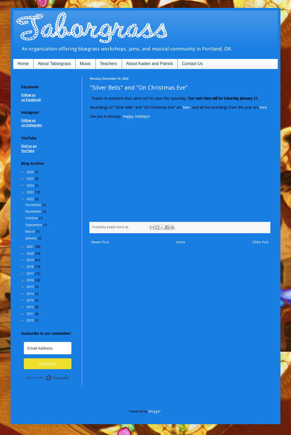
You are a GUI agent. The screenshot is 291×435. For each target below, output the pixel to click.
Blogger (154, 411)
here (186, 107)
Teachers (108, 63)
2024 (30, 185)
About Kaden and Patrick (149, 63)
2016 (30, 280)
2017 (30, 274)
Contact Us (192, 63)
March (30, 231)
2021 (30, 247)
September (34, 225)
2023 (30, 192)
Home (23, 63)
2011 (30, 314)
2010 (30, 320)
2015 (30, 287)
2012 (30, 307)
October (32, 218)
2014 (30, 294)
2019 (30, 260)
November (33, 211)
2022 (30, 199)
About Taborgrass (54, 63)
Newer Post (100, 242)
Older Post (260, 242)
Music (85, 63)
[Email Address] (47, 348)
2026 (30, 172)
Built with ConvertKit (69, 376)
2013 (30, 300)
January (31, 238)
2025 (30, 179)
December (33, 205)
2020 (30, 253)
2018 (30, 267)
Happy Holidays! (136, 116)
